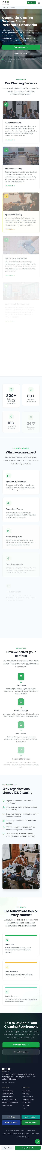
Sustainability (17, 1133)
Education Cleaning (7, 1093)
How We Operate (28, 1096)
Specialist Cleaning (7, 1096)
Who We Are (26, 1091)
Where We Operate (28, 1099)
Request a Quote (21, 47)
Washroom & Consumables (10, 1102)
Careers (25, 1108)
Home (6, 7)
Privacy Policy (35, 1133)
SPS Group (11, 1117)
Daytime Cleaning (7, 1105)
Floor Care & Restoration (9, 1099)
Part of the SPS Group (22, 1137)
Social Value (26, 1105)
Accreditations (27, 1102)
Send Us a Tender (11, 1122)
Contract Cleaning (7, 1091)
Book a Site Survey (21, 53)
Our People (26, 1093)
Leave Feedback (30, 1117)
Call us (7, 1148)
